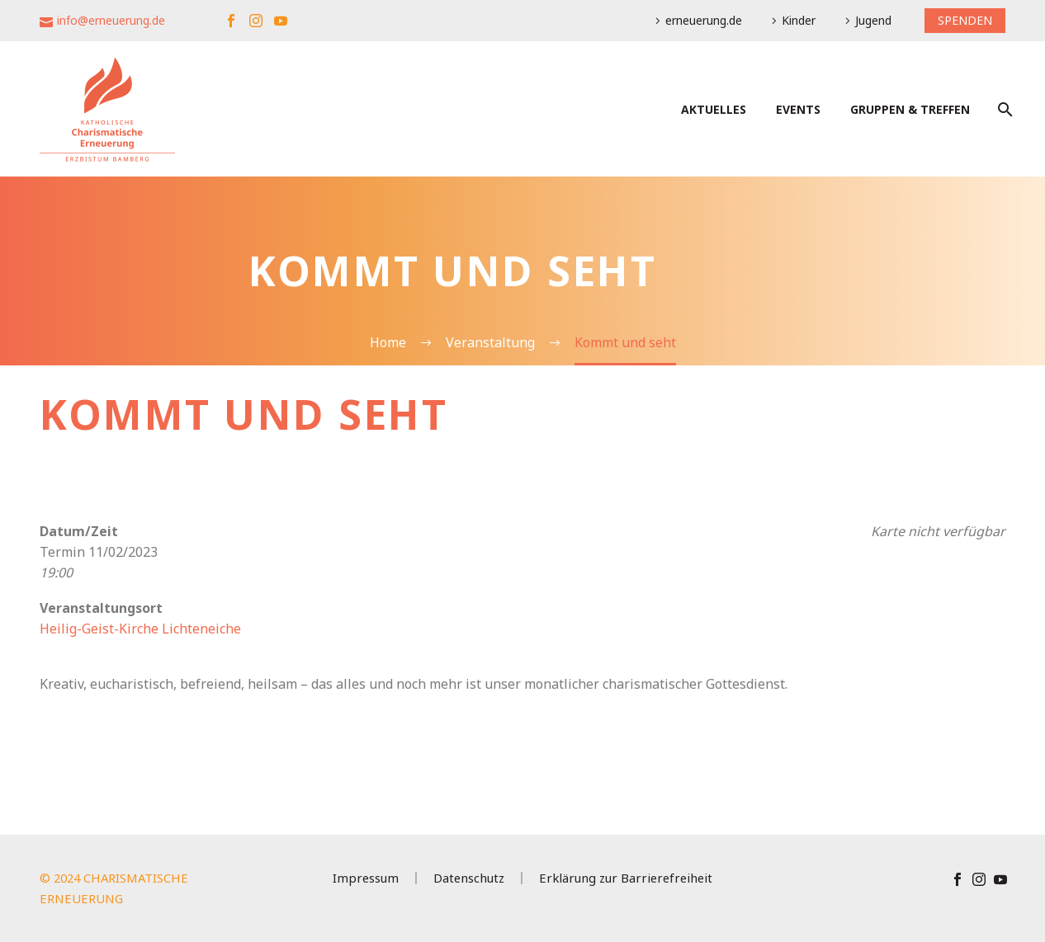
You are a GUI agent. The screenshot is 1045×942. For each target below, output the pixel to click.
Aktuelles (713, 109)
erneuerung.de (703, 20)
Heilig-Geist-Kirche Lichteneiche (140, 628)
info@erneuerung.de (111, 20)
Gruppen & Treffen (910, 109)
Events (798, 109)
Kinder (799, 20)
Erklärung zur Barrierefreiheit (625, 878)
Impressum (366, 878)
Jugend (873, 20)
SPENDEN (965, 20)
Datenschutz (468, 878)
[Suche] (1003, 109)
